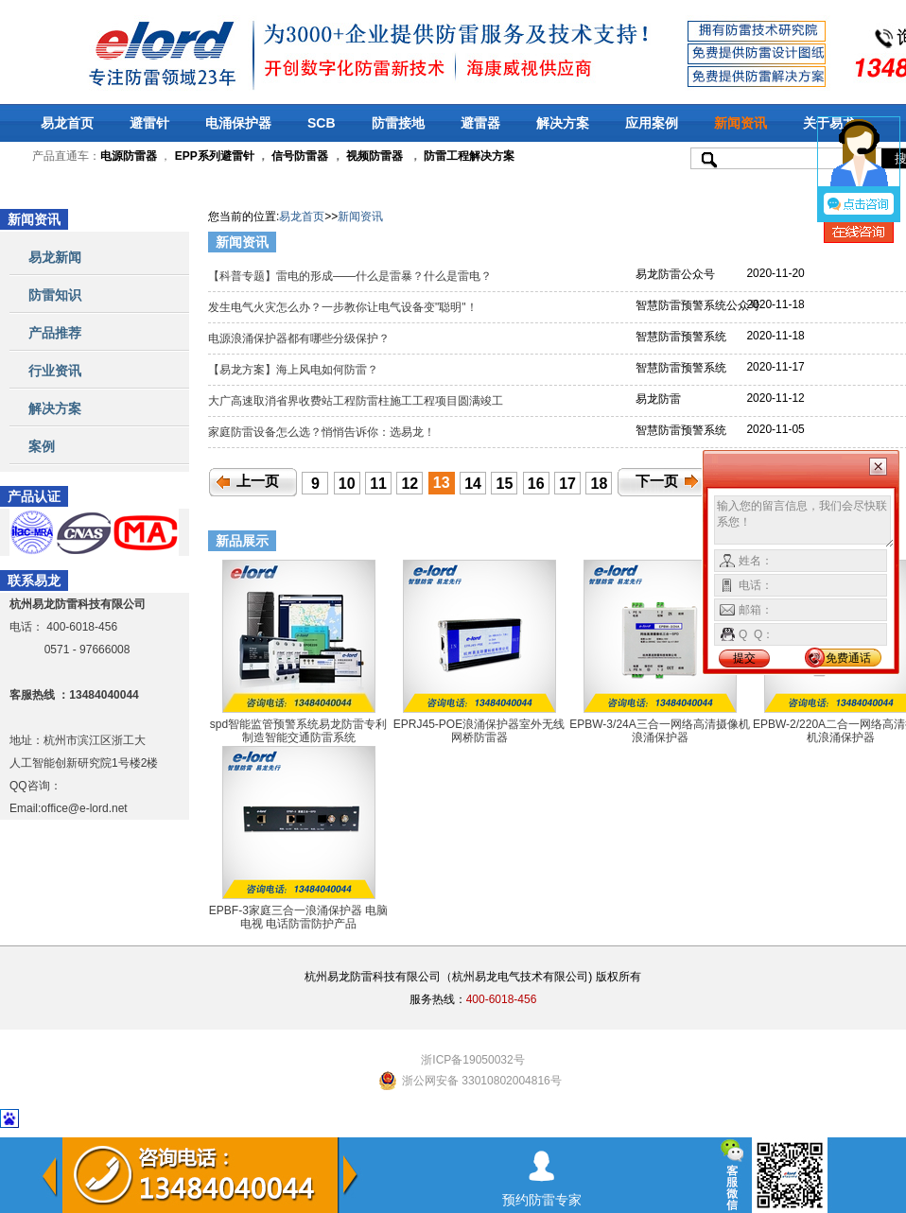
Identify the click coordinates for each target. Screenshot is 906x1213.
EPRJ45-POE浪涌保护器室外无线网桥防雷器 (479, 731)
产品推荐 (54, 332)
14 (472, 484)
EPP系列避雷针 (214, 156)
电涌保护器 (238, 122)
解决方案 (562, 122)
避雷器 (480, 122)
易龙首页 (67, 122)
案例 (41, 446)
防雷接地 (398, 122)
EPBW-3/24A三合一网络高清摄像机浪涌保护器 (659, 731)
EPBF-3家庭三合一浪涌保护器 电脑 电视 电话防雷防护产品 (298, 917)
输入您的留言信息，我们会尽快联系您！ (804, 521)
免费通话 (848, 658)
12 (409, 484)
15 (505, 484)
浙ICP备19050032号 (472, 1059)
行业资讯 (54, 370)
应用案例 (651, 122)
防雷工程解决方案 (467, 156)
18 (599, 484)
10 (347, 484)
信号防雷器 (299, 156)
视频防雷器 (374, 156)
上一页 (257, 481)
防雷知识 (54, 295)
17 (567, 484)
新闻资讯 (740, 122)
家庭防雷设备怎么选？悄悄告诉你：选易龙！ (323, 432)
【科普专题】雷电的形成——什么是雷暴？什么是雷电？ (351, 276)
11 (378, 484)
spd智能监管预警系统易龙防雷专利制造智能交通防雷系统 (298, 731)
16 (536, 484)
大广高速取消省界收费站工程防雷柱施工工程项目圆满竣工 (357, 400)
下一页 (657, 481)
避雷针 (149, 122)
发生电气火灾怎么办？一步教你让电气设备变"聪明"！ (344, 307)
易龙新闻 (54, 257)
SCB (321, 122)
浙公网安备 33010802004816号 (482, 1080)
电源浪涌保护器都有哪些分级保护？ (300, 338)
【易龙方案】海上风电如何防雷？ (294, 369)
